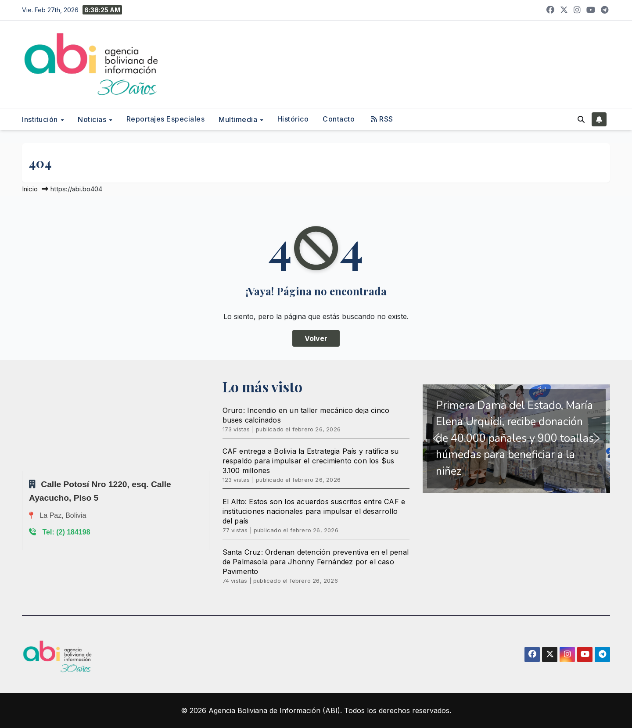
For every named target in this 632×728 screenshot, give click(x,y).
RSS (382, 119)
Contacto (339, 119)
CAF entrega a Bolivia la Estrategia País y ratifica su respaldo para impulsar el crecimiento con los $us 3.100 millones (311, 461)
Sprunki (23, 470)
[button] (581, 119)
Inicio (30, 189)
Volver (316, 338)
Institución (41, 119)
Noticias (93, 119)
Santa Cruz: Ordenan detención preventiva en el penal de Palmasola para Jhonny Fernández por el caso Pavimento (316, 562)
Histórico (293, 119)
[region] (516, 438)
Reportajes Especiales (165, 119)
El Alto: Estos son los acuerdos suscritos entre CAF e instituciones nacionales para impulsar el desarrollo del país (314, 511)
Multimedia (239, 119)
